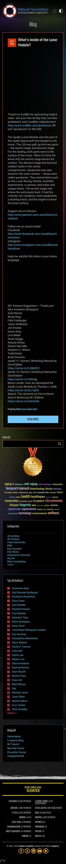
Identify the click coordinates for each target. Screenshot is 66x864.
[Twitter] (27, 851)
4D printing (13, 539)
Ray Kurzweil (14, 548)
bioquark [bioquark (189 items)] (12, 488)
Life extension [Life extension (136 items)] (53, 501)
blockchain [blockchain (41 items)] (57, 489)
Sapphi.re (55, 846)
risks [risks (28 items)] (44, 509)
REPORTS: (39, 822)
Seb (14, 688)
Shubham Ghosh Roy (23, 596)
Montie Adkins (19, 701)
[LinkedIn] (33, 851)
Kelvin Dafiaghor (21, 621)
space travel (32, 409)
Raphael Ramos (20, 667)
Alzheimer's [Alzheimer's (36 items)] (19, 484)
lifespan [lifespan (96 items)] (14, 505)
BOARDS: (38, 818)
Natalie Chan (19, 675)
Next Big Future (15, 748)
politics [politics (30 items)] (47, 506)
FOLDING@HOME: (14, 827)
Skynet (11, 558)
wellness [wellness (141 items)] (53, 513)
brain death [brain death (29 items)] (8, 493)
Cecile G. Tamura (21, 646)
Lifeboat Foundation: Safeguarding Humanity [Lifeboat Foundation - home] (25, 10)
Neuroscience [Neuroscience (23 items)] (40, 506)
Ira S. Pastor (18, 705)
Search (59, 443)
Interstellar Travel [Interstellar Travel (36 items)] (25, 501)
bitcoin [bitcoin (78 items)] (48, 489)
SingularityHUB (15, 756)
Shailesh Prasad (21, 609)
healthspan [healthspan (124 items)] (38, 497)
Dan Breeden (19, 604)
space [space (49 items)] (57, 509)
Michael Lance (20, 692)
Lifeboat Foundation (26, 846)
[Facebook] (21, 851)
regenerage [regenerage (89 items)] (14, 509)
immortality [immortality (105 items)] (12, 501)
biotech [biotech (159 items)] (24, 489)
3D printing (13, 536)
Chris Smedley (19, 709)
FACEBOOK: (13, 801)
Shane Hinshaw (20, 663)
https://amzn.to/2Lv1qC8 (23, 390)
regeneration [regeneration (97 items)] (28, 509)
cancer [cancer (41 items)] (15, 492)
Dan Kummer (19, 634)
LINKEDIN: (14, 808)
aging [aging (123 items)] (8, 484)
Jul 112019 (12, 43)
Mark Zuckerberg (16, 561)
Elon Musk (13, 551)
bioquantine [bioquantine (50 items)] (58, 484)
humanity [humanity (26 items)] (48, 497)
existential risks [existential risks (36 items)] (43, 493)
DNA (9, 545)
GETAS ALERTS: (41, 808)
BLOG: (37, 813)
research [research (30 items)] (39, 510)
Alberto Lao (20, 409)
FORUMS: (25, 836)
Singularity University (18, 555)
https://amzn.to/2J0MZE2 (24, 368)
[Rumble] (45, 851)
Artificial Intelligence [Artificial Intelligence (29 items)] (45, 485)
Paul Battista (19, 613)
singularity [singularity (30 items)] (50, 510)
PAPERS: (38, 831)
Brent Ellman (19, 684)
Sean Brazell (18, 671)
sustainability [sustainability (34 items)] (13, 514)
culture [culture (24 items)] (30, 493)
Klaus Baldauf (19, 642)
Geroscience (14, 736)
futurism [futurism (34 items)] (12, 497)
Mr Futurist (13, 744)
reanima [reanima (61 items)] (54, 505)
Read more (33, 419)
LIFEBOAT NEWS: (41, 801)
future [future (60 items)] (60, 492)
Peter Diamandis (16, 542)
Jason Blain (18, 696)
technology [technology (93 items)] (25, 513)
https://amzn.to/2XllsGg (22, 379)
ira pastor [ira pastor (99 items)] (38, 501)
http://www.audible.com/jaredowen (29, 125)
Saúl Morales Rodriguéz (25, 592)
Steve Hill (17, 680)
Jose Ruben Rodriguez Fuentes (28, 629)
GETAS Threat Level (33, 790)
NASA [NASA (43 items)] (34, 505)
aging (10, 564)
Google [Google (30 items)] (18, 497)
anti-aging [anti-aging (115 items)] (30, 484)
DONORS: (22, 818)
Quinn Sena (18, 600)
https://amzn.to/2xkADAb (23, 401)
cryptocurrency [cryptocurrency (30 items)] (23, 493)
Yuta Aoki (17, 650)
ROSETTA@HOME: (13, 831)
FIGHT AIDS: (16, 822)
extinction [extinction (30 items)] (53, 493)
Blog (33, 24)
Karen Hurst (18, 625)
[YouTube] (39, 851)
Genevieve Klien (20, 588)
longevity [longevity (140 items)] (25, 505)
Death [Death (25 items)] (34, 493)
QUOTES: (38, 836)
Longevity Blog (15, 740)
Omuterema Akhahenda (25, 638)
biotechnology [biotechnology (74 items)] (37, 489)
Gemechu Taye (20, 617)
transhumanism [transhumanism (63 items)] (39, 513)
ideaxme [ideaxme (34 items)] (55, 497)
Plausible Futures (16, 752)
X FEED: (15, 813)
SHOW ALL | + (12, 713)
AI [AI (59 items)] (13, 484)
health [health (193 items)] (25, 497)
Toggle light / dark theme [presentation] (61, 11)
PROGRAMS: (39, 827)
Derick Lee (17, 655)
